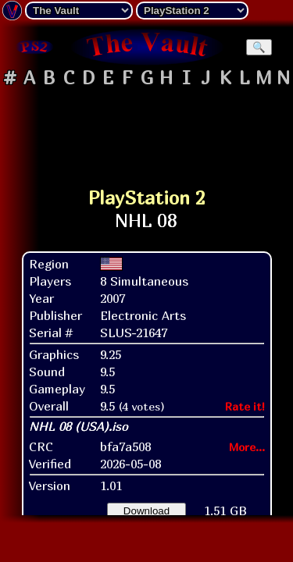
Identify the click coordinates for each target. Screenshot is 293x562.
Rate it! (245, 406)
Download (146, 511)
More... (247, 447)
